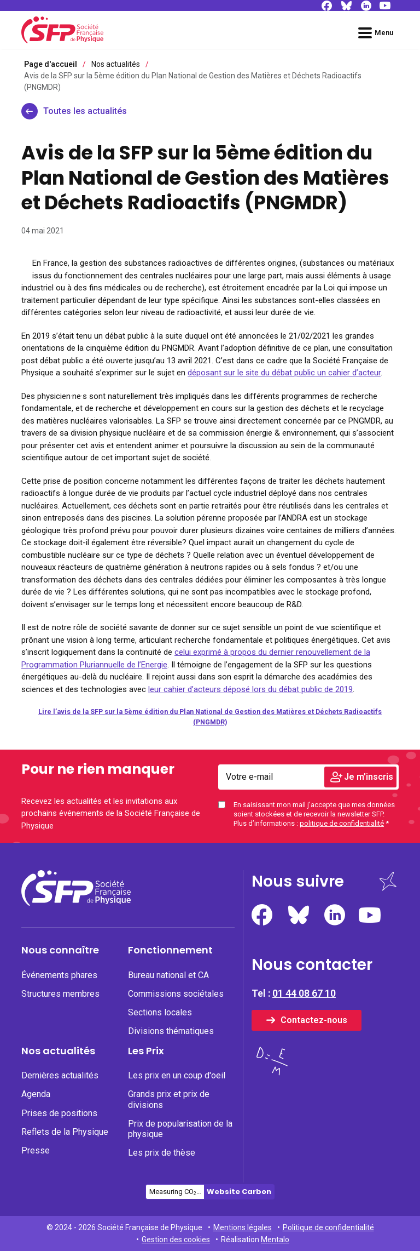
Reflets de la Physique (64, 1132)
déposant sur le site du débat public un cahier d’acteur (284, 373)
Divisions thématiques (171, 1031)
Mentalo (275, 1239)
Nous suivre (298, 881)
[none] (74, 975)
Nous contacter (312, 964)
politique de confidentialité (342, 823)
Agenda (35, 1094)
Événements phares (59, 975)
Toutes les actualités (85, 111)
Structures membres (60, 994)
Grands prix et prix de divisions (168, 1099)
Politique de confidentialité (328, 1227)
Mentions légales (242, 1227)
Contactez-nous (314, 1020)
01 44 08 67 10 (304, 993)
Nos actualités (58, 1051)
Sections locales (160, 1012)
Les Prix (146, 1051)
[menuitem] (74, 994)
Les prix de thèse (161, 1152)
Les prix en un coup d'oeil (176, 1075)
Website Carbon (239, 1191)
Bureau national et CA (168, 975)
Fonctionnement (170, 950)
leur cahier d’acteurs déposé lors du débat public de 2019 (250, 689)
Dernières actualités (59, 1075)
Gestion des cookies (176, 1239)
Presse (35, 1150)
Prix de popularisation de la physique (180, 1128)
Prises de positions (59, 1113)
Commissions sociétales (176, 994)
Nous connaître (60, 950)
